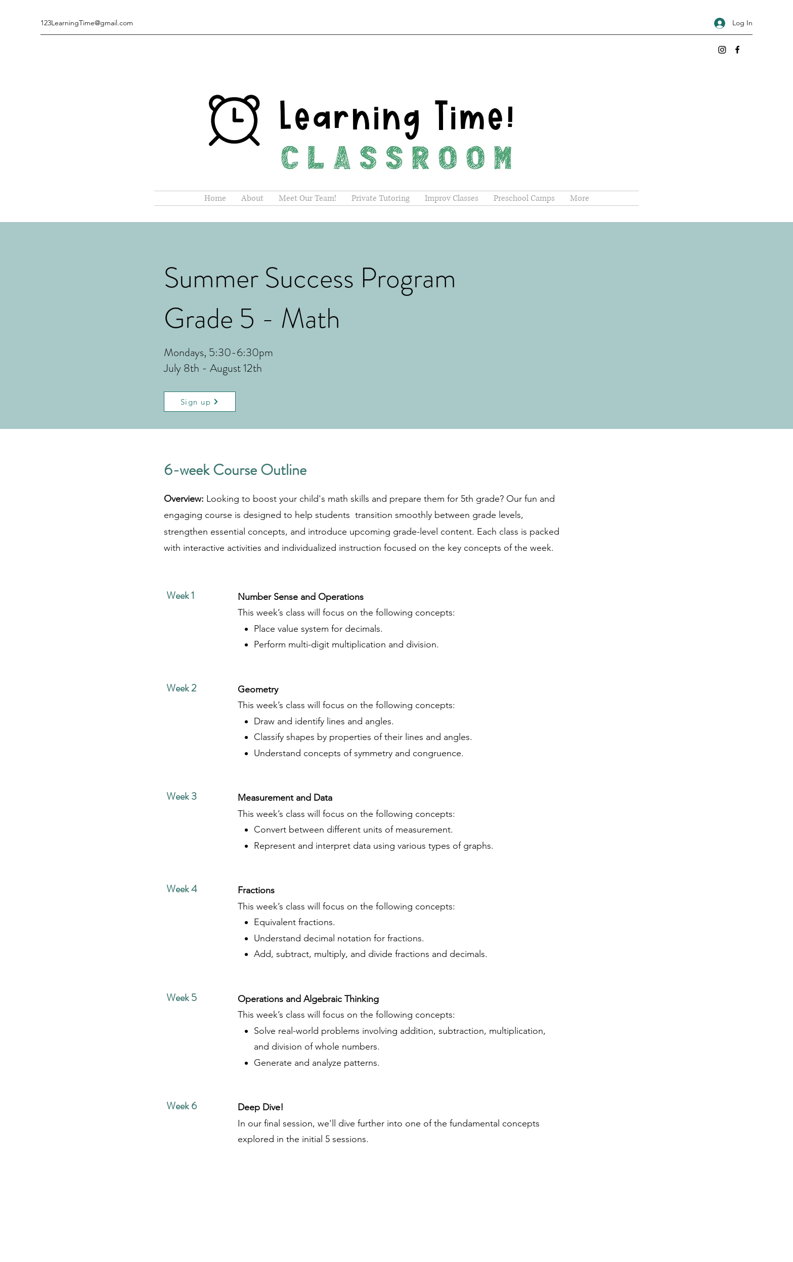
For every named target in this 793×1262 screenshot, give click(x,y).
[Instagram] (722, 50)
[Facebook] (737, 50)
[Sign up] (200, 401)
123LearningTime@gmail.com (86, 22)
